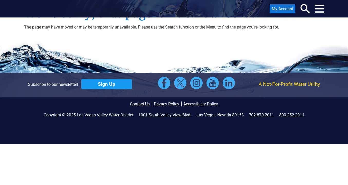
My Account (281, 9)
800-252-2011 (291, 115)
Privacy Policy (166, 103)
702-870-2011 (261, 115)
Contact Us (140, 103)
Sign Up (106, 84)
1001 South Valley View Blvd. (164, 115)
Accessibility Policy (200, 103)
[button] (59, 8)
